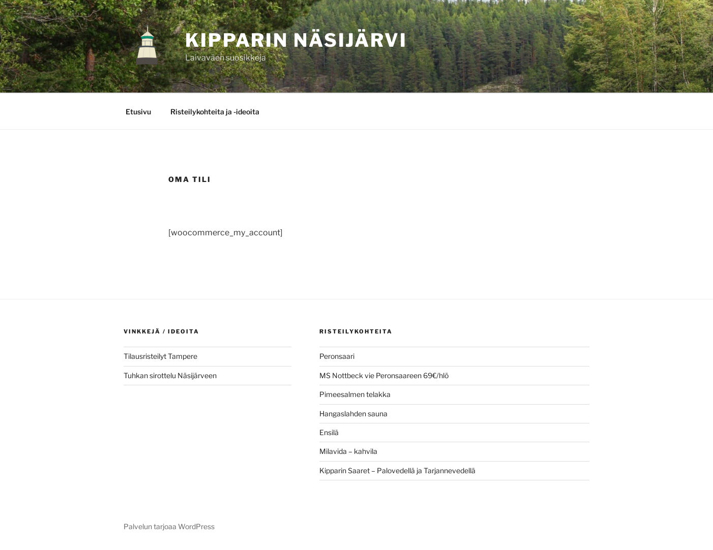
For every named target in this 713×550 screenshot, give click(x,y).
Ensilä (329, 432)
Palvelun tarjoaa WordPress (169, 526)
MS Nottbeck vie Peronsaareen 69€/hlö (384, 375)
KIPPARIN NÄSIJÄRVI (296, 40)
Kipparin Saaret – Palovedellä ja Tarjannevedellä (397, 470)
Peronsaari (336, 356)
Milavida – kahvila (348, 451)
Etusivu (138, 111)
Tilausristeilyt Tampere (160, 356)
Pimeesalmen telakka (355, 394)
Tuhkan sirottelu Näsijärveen (170, 375)
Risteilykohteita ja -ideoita (214, 111)
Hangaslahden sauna (353, 413)
